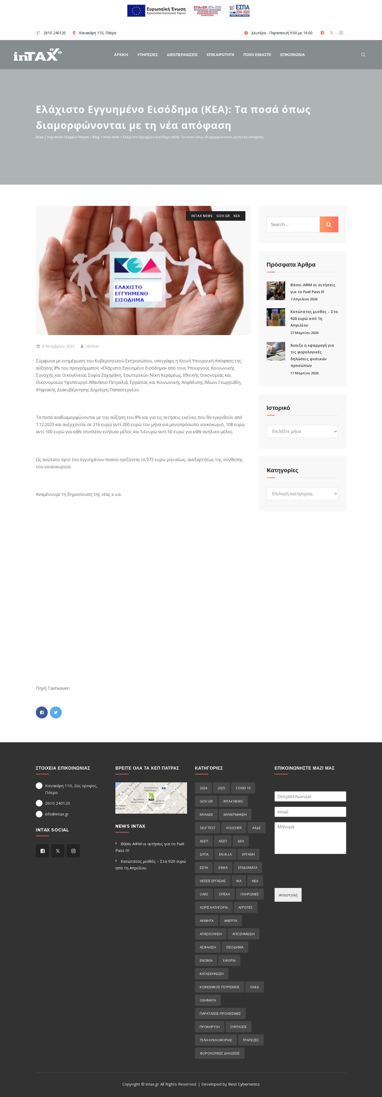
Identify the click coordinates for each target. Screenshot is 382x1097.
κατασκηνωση (212, 973)
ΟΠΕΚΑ (224, 894)
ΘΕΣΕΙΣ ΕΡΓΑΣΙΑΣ (213, 880)
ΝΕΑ (255, 880)
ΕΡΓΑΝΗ (248, 854)
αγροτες (245, 907)
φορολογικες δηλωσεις (220, 1053)
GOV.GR (223, 216)
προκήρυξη (210, 1026)
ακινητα (207, 920)
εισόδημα (235, 947)
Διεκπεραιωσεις (182, 54)
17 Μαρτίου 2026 (304, 373)
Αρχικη (121, 54)
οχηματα (208, 1000)
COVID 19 (243, 788)
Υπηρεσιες (147, 54)
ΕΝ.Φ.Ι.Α (225, 854)
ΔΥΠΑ (204, 854)
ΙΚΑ (238, 880)
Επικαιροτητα (221, 54)
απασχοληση (211, 933)
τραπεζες (251, 1040)
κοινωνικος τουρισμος (220, 987)
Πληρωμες (250, 894)
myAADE (206, 814)
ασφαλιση (208, 947)
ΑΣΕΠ (204, 841)
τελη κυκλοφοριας (216, 1040)
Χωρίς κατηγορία (214, 907)
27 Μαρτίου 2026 (304, 332)
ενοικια (206, 960)
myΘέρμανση (235, 814)
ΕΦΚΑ (223, 867)
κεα (237, 216)
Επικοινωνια (292, 54)
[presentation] (315, 879)
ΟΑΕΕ (204, 894)
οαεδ (254, 987)
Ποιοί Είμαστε (257, 54)
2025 (221, 788)
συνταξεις (238, 1026)
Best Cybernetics (244, 1084)
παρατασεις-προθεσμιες (220, 1013)
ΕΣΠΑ (204, 867)
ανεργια (230, 920)
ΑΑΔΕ (256, 827)
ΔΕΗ (240, 841)
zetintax (89, 346)
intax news (202, 216)
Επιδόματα (247, 867)
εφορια (229, 960)
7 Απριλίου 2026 (303, 299)
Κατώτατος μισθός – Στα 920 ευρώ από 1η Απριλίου (314, 318)
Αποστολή (288, 894)
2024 (203, 788)
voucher (234, 827)
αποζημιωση (243, 933)
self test (207, 827)
